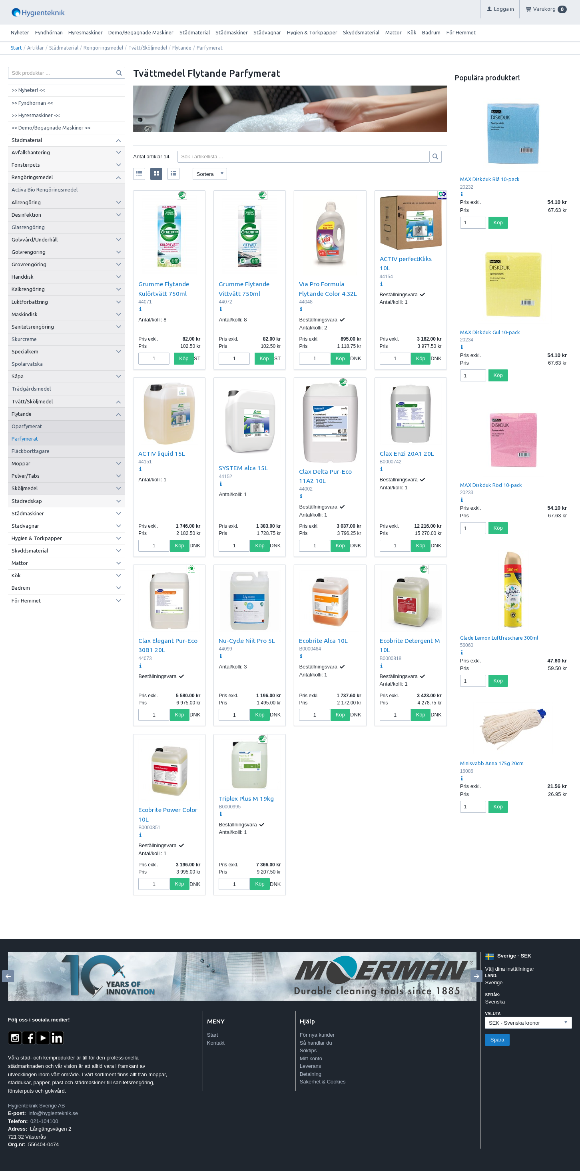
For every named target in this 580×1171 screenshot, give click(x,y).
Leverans (310, 1066)
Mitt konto (311, 1058)
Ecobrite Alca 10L (323, 640)
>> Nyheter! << (28, 90)
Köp (183, 358)
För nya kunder (317, 1035)
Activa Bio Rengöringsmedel (45, 189)
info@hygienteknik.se (53, 1113)
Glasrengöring (28, 227)
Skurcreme (24, 339)
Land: (491, 976)
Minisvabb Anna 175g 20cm (492, 763)
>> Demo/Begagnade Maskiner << (51, 127)
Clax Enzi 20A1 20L (407, 453)
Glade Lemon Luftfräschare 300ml (499, 637)
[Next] (476, 976)
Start (16, 47)
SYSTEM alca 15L (243, 467)
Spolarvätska (27, 364)
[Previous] (8, 976)
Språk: (492, 995)
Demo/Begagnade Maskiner (140, 32)
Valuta (492, 1013)
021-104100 (44, 1121)
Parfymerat (25, 438)
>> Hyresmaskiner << (36, 115)
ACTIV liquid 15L (161, 453)
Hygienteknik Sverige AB (36, 1106)
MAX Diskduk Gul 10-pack (490, 332)
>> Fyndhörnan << (32, 103)
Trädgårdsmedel (31, 388)
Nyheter (20, 32)
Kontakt (216, 1043)
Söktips (308, 1050)
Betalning (310, 1074)
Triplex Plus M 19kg (246, 798)
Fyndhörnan (49, 32)
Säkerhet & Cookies (323, 1082)
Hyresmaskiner (85, 32)
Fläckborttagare (31, 451)
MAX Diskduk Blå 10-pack (490, 179)
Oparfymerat (27, 426)
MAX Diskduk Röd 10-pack (491, 485)
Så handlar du (316, 1043)
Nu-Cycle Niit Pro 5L (247, 640)
